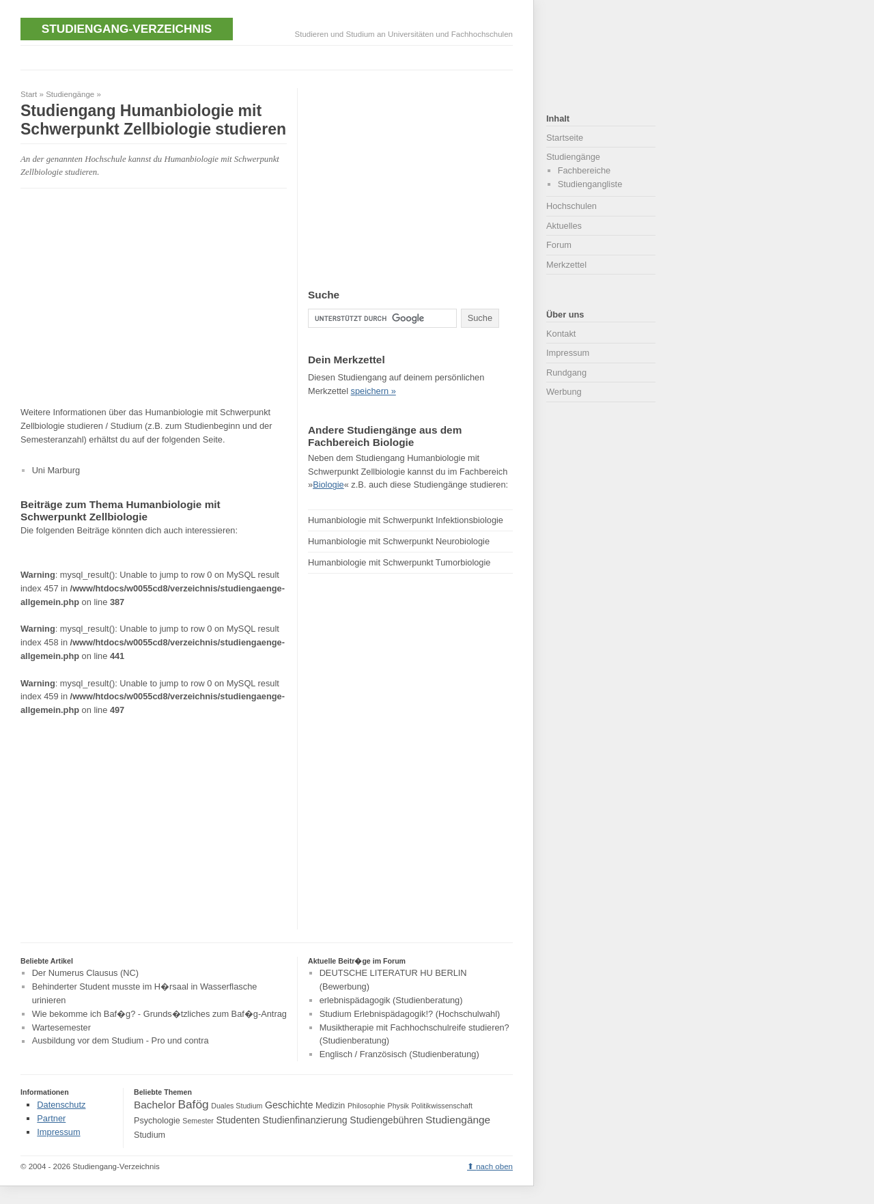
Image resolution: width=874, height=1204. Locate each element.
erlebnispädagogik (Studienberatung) (391, 1000)
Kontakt (561, 333)
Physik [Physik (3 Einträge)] (398, 1106)
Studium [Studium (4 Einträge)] (149, 1135)
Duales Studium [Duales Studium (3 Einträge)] (236, 1106)
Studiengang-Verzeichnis (127, 29)
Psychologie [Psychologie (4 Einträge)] (157, 1120)
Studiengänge (70, 94)
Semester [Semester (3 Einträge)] (198, 1121)
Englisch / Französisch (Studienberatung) (399, 1054)
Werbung (564, 392)
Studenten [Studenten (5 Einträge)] (237, 1120)
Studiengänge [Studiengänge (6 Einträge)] (457, 1119)
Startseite (564, 137)
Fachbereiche (584, 170)
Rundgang (566, 372)
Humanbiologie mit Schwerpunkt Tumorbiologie (399, 562)
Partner (51, 1118)
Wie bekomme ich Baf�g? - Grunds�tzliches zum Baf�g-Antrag (159, 1014)
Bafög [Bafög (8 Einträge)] (193, 1104)
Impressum (567, 353)
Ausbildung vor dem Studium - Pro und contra (120, 1041)
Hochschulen (571, 206)
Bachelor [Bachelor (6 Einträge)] (154, 1104)
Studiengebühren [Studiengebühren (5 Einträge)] (386, 1120)
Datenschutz (61, 1105)
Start (28, 94)
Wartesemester (61, 1027)
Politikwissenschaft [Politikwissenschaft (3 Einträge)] (442, 1106)
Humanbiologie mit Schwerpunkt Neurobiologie (399, 541)
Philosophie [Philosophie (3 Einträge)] (366, 1106)
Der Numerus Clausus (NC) (85, 973)
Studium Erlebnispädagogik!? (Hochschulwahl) (410, 1014)
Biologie (328, 484)
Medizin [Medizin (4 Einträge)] (330, 1105)
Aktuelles (564, 226)
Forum (559, 245)
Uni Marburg (56, 470)
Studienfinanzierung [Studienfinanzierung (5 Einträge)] (304, 1120)
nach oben (494, 1166)
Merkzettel (566, 265)
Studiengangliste (590, 184)
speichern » (373, 391)
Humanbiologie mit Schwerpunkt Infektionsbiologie (405, 520)
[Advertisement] (269, 56)
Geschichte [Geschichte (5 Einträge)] (289, 1105)
